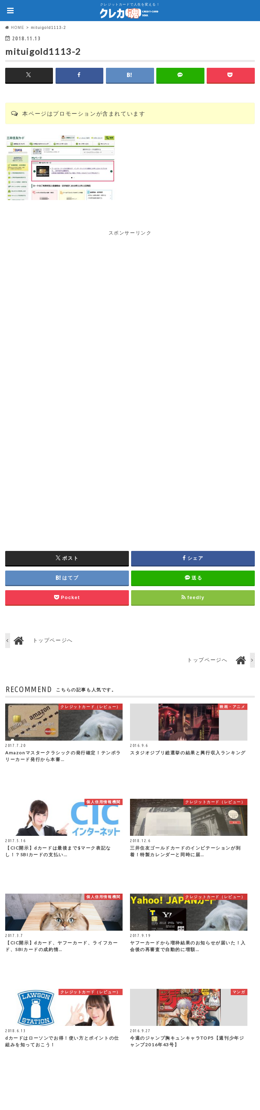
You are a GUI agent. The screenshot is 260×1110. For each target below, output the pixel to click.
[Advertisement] (130, 289)
